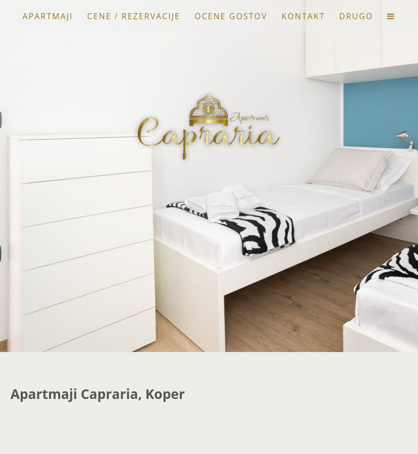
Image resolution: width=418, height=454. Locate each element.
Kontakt (303, 16)
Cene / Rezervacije (133, 16)
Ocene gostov (231, 16)
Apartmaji (47, 16)
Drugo (356, 16)
